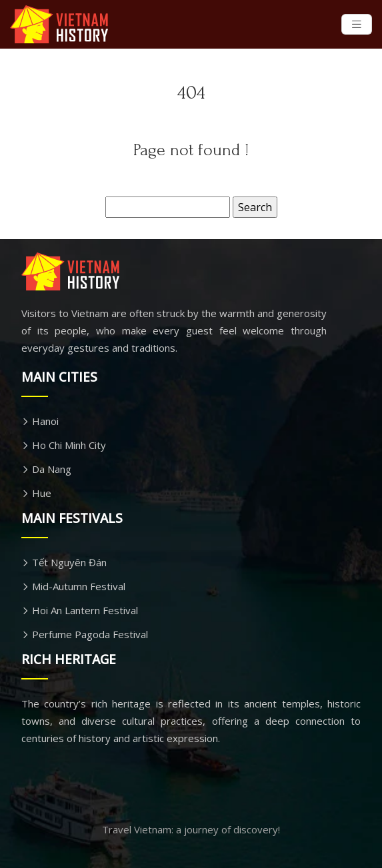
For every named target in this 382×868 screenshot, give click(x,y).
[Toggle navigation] (356, 24)
